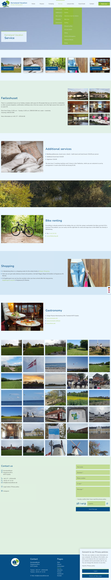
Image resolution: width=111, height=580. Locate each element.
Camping (51, 4)
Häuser (59, 564)
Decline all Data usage (95, 576)
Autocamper (60, 566)
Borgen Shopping (44, 271)
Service (60, 4)
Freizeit (59, 572)
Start (58, 562)
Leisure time (70, 4)
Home (33, 4)
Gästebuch (60, 574)
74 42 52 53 (52, 233)
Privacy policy (15, 487)
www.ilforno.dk (51, 323)
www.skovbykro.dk (52, 318)
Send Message (93, 509)
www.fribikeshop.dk (52, 236)
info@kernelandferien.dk (10, 482)
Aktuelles (60, 570)
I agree (95, 571)
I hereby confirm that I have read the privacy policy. (91, 499)
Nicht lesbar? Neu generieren (107, 503)
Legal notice (6, 487)
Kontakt (59, 576)
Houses (42, 4)
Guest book (82, 4)
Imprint (84, 566)
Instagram (6, 491)
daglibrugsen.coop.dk (8, 280)
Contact (92, 4)
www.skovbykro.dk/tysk (53, 321)
